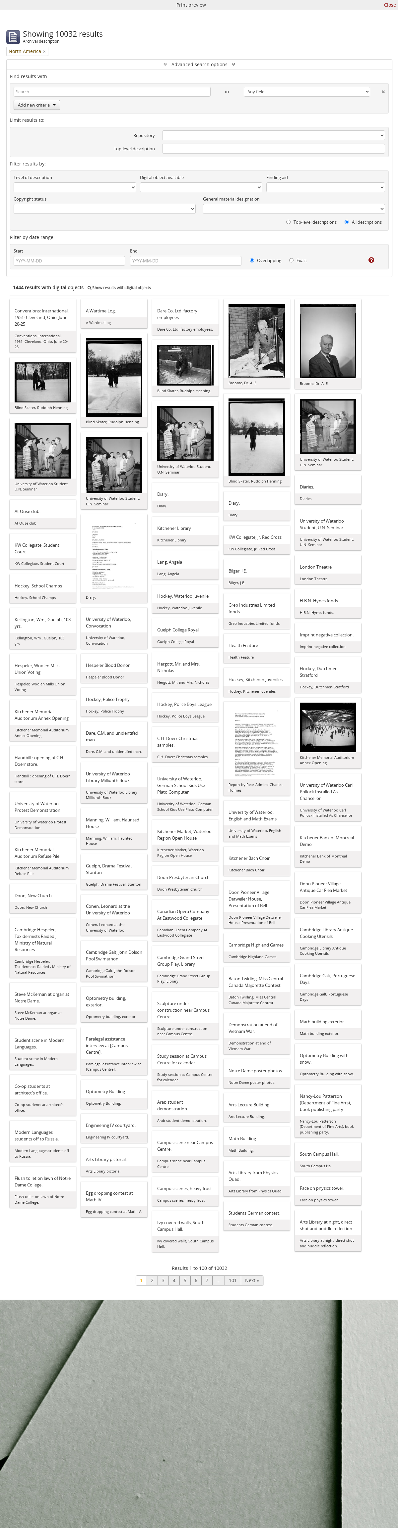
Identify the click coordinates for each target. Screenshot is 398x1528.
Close (390, 5)
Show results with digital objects (119, 288)
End (134, 251)
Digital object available (162, 177)
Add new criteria (37, 105)
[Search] (112, 92)
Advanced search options (199, 64)
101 (233, 1280)
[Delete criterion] (377, 90)
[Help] (366, 260)
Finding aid (277, 177)
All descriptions (363, 222)
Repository (144, 135)
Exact (298, 260)
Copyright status (30, 199)
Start (18, 251)
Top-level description (134, 149)
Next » (252, 1280)
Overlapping (265, 260)
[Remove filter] (44, 51)
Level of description (33, 177)
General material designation (231, 199)
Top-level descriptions (311, 222)
